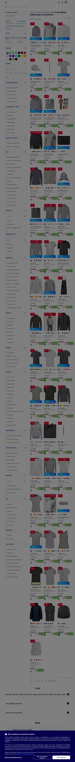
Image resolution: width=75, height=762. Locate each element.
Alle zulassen (61, 757)
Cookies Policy (20, 754)
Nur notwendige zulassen (42, 757)
